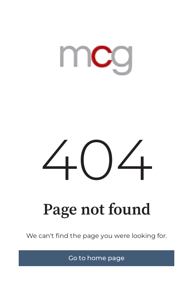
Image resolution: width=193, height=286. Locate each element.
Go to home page (96, 258)
